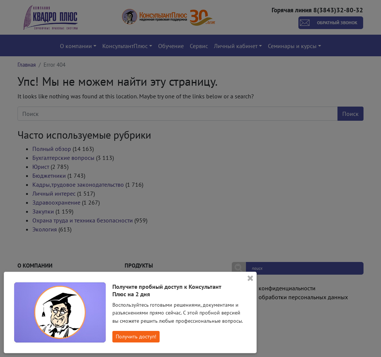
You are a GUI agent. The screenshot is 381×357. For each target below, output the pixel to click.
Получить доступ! (136, 336)
